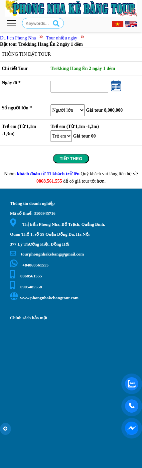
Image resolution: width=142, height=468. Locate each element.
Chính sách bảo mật (28, 317)
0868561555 (26, 275)
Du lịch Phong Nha (18, 37)
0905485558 (26, 286)
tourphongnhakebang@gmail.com (47, 254)
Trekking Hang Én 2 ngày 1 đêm (83, 68)
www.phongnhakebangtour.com (44, 297)
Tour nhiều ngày (61, 37)
